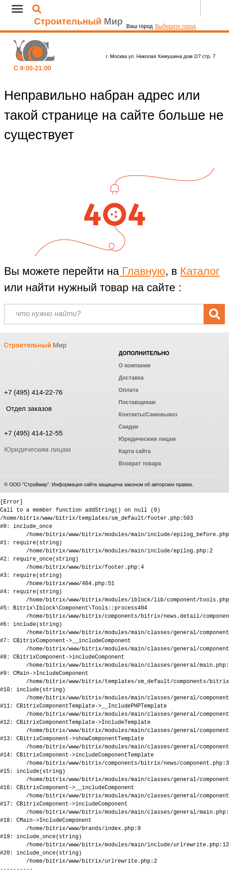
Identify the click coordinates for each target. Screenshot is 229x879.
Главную (142, 271)
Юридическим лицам (37, 449)
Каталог (199, 271)
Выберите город (175, 26)
